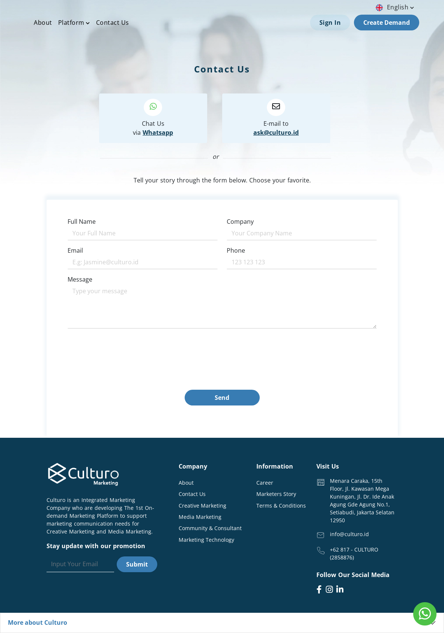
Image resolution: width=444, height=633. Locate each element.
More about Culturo (37, 622)
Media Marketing (200, 516)
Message (80, 279)
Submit (137, 564)
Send (222, 397)
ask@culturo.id (276, 132)
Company (240, 221)
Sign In (330, 22)
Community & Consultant (210, 528)
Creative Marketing (202, 505)
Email (75, 250)
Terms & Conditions (281, 505)
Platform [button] (74, 22)
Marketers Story (276, 493)
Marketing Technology (206, 539)
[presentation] (125, 375)
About (43, 22)
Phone (236, 250)
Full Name (82, 221)
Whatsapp (158, 132)
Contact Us (112, 22)
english (396, 7)
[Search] (80, 564)
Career (264, 482)
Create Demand (386, 22)
